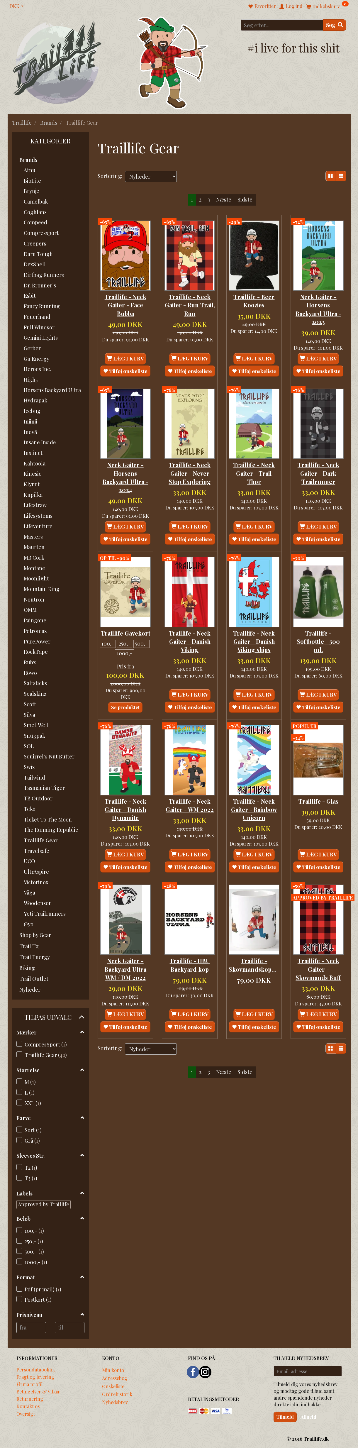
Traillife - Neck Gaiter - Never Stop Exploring (190, 475)
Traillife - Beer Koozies (253, 298)
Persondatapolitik (35, 1369)
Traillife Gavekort (125, 636)
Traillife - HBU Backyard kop (190, 974)
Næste (223, 199)
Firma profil (29, 1384)
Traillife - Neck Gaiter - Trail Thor (254, 475)
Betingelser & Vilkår (38, 1391)
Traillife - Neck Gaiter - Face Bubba (125, 302)
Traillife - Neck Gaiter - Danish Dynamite (125, 814)
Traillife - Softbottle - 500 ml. (318, 641)
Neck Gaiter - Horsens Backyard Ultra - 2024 (125, 479)
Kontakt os (28, 1406)
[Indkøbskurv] (327, 6)
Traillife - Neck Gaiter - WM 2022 (190, 810)
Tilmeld (285, 1417)
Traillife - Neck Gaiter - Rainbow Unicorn (254, 814)
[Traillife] (57, 62)
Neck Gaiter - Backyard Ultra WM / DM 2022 (125, 978)
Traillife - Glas (318, 806)
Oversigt (25, 1413)
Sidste (244, 199)
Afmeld (308, 1417)
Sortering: (110, 175)
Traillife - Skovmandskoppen (254, 974)
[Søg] (334, 25)
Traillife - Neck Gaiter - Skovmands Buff (318, 978)
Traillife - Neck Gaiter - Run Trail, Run (190, 302)
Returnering (29, 1399)
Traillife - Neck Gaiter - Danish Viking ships (254, 641)
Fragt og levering (35, 1377)
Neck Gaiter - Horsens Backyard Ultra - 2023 (318, 306)
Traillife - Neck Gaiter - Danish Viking (190, 641)
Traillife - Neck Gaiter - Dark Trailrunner (318, 475)
